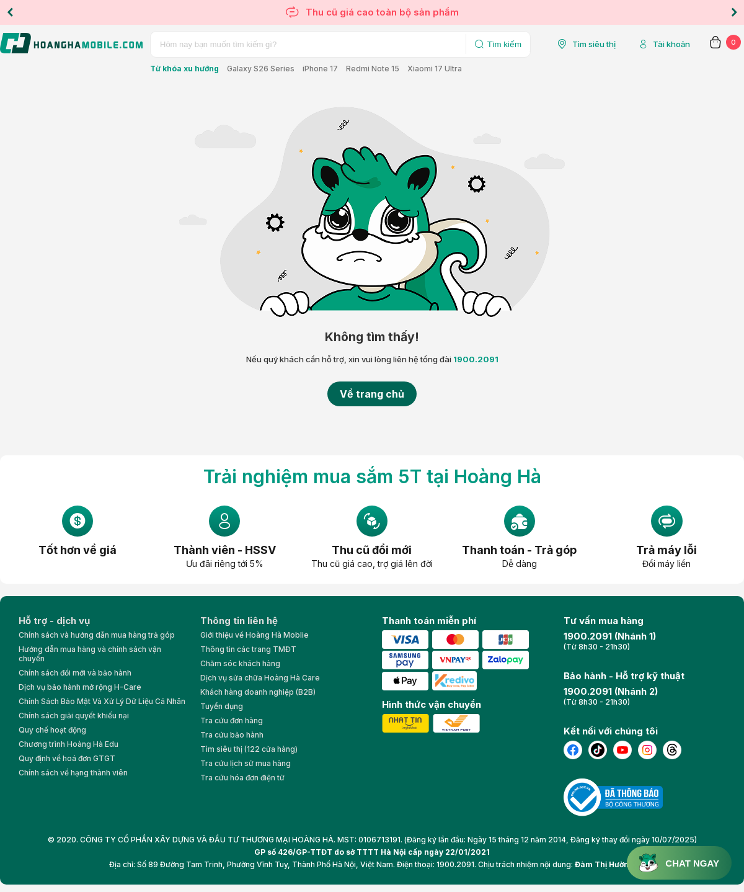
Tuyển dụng (221, 706)
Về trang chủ (372, 394)
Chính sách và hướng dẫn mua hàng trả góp (97, 635)
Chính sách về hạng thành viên (73, 772)
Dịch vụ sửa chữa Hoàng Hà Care (260, 677)
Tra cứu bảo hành (232, 734)
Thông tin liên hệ (239, 621)
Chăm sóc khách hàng (240, 663)
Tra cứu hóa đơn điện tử (242, 777)
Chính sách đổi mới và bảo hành (75, 672)
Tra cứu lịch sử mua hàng (245, 763)
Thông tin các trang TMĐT (248, 649)
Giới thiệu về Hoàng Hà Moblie (254, 635)
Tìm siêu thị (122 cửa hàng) (249, 749)
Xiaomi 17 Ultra (434, 68)
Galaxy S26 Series (260, 68)
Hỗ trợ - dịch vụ (54, 621)
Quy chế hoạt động (52, 729)
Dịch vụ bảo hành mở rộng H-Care (80, 687)
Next (734, 12)
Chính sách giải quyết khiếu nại (74, 715)
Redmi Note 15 (372, 68)
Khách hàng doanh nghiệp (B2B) (258, 692)
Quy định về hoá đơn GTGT (67, 758)
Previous (10, 12)
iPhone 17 (320, 68)
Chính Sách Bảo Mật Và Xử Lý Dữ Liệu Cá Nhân (102, 701)
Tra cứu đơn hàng (231, 720)
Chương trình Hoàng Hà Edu (68, 744)
